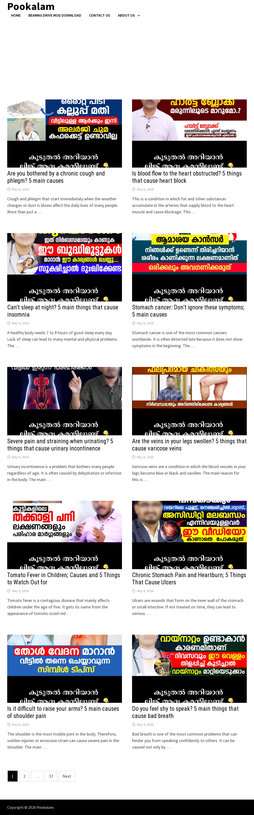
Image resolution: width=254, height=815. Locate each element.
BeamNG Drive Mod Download (54, 15)
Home (16, 15)
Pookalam (45, 807)
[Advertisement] (127, 53)
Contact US (99, 15)
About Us (126, 15)
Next (67, 776)
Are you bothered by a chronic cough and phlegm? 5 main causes (56, 177)
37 (51, 776)
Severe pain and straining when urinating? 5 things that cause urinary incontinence (60, 445)
